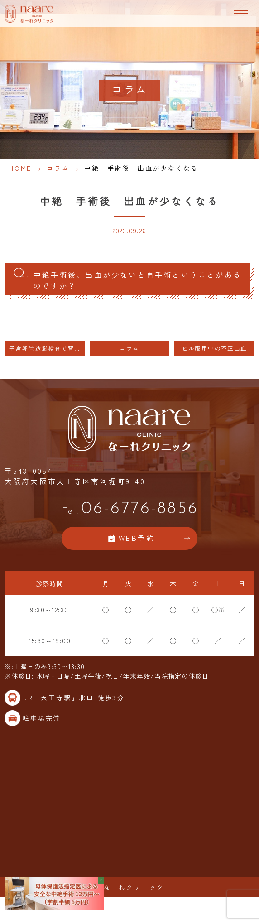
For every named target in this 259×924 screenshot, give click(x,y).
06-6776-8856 (129, 508)
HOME (20, 168)
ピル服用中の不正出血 (214, 348)
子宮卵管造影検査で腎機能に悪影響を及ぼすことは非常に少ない (47, 348)
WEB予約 (137, 538)
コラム (58, 168)
